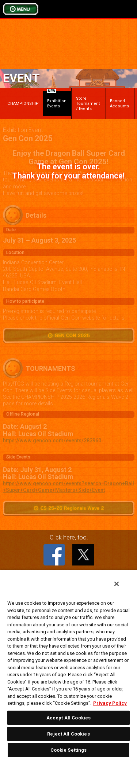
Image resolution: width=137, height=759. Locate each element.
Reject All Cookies (68, 734)
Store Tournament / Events (88, 103)
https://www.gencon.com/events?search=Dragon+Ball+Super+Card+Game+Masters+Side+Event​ (68, 486)
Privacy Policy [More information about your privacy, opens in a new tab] (110, 703)
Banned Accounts (119, 103)
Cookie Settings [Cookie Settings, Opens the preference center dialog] (68, 750)
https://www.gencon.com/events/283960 (52, 441)
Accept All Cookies (68, 718)
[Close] (117, 584)
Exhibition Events (56, 99)
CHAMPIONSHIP (23, 103)
